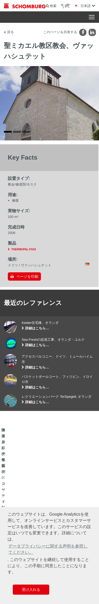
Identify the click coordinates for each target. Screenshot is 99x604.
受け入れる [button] (31, 589)
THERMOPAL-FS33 (23, 251)
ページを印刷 (27, 279)
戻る (10, 32)
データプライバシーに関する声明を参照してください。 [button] (48, 549)
